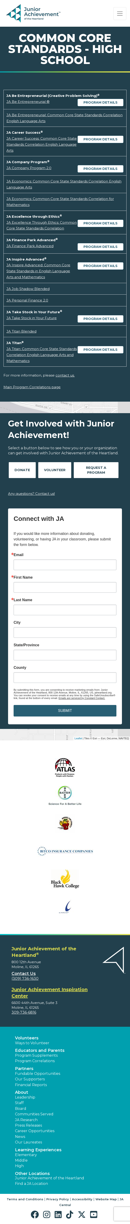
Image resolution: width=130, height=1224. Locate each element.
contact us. (65, 375)
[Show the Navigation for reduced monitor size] (119, 13)
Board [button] (20, 1108)
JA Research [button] (26, 1120)
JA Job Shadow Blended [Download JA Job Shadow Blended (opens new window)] (28, 289)
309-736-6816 (24, 1012)
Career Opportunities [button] (34, 1131)
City (17, 622)
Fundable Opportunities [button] (37, 1073)
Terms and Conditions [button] (25, 1199)
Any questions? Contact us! (31, 493)
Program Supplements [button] (36, 1055)
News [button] (20, 1136)
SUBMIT (65, 711)
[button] (36, 1215)
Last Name (23, 600)
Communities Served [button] (34, 1114)
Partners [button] (24, 1069)
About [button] (21, 1092)
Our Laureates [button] (28, 1142)
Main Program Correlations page (32, 387)
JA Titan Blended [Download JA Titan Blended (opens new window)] (21, 331)
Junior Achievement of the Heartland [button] (49, 1178)
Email (19, 555)
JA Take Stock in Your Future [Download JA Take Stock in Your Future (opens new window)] (31, 318)
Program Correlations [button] (35, 1061)
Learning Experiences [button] (38, 1150)
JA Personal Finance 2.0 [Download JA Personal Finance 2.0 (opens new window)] (27, 300)
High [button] (19, 1166)
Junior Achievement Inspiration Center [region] (50, 993)
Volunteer (54, 470)
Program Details (100, 102)
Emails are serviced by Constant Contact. (82, 698)
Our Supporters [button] (30, 1079)
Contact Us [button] (24, 974)
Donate (22, 470)
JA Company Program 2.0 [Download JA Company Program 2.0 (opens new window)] (28, 168)
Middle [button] (21, 1160)
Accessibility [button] (82, 1199)
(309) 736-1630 (25, 978)
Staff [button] (19, 1103)
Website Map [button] (106, 1199)
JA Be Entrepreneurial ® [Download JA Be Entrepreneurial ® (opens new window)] (28, 101)
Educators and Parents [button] (40, 1050)
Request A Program (96, 470)
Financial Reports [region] (31, 1085)
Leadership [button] (25, 1097)
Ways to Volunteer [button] (32, 1043)
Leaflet (78, 738)
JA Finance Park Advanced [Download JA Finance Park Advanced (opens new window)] (29, 246)
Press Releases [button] (28, 1125)
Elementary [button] (26, 1155)
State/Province (26, 645)
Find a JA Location (31, 1183)
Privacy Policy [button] (57, 1199)
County (20, 668)
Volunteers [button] (26, 1038)
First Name (23, 577)
